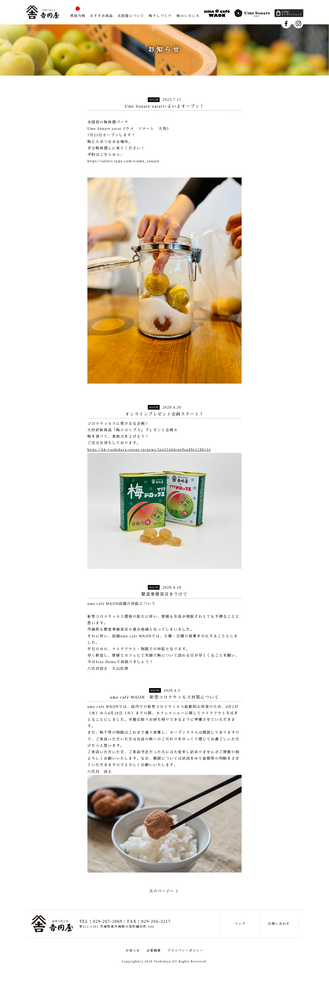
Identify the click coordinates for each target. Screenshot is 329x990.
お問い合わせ (279, 924)
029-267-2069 (108, 921)
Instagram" (298, 23)
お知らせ (133, 950)
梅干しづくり (160, 16)
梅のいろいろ (188, 16)
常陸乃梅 (78, 16)
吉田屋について (130, 16)
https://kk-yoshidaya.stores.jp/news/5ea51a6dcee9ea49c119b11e (149, 450)
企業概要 (154, 950)
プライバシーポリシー (185, 950)
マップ (240, 924)
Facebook (286, 23)
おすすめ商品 (101, 16)
